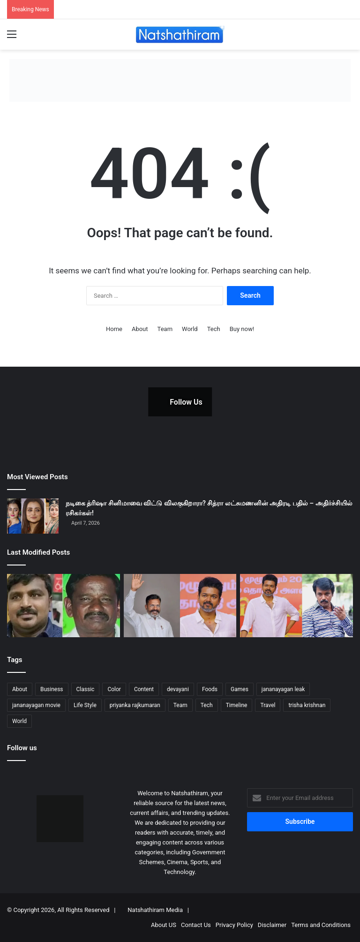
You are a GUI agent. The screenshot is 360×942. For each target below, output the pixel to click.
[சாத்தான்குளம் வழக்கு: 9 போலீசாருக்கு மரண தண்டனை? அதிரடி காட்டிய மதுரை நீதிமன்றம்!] (63, 605)
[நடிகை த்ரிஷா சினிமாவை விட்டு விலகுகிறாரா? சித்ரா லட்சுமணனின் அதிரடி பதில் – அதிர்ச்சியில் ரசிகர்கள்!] (33, 516)
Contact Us (196, 924)
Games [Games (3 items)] (239, 689)
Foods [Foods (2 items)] (210, 689)
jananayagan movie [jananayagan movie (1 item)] (36, 705)
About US (163, 924)
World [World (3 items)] (19, 721)
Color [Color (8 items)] (113, 689)
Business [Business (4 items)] (51, 689)
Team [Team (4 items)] (180, 705)
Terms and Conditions (321, 924)
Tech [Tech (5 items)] (207, 705)
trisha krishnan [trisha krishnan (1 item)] (306, 705)
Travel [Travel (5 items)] (267, 705)
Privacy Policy (234, 924)
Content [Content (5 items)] (144, 689)
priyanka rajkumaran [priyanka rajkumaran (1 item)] (135, 705)
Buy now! (242, 328)
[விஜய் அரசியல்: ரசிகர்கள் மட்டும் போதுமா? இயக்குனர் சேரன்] (296, 605)
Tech (213, 328)
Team (165, 328)
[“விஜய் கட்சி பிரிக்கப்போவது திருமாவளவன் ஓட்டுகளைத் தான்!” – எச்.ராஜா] (180, 605)
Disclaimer (272, 924)
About (140, 328)
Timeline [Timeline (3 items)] (237, 705)
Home (114, 328)
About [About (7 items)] (19, 689)
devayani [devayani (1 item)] (178, 689)
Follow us (22, 748)
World (190, 328)
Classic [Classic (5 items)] (85, 689)
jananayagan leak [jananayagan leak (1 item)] (283, 689)
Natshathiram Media (155, 909)
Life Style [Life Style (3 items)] (85, 705)
